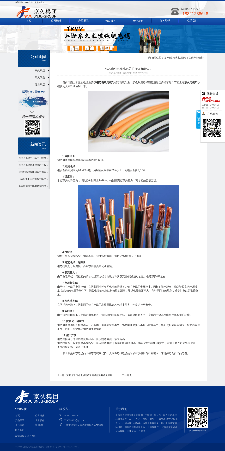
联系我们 (192, 20)
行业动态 (40, 84)
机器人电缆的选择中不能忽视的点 (34, 158)
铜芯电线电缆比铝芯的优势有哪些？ (34, 172)
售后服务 (110, 20)
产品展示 (83, 20)
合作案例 (138, 20)
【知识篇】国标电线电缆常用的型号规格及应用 (34, 179)
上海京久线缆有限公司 (33, 446)
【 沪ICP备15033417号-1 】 (68, 446)
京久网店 (31, 436)
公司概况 (56, 20)
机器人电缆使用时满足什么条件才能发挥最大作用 (34, 165)
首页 (28, 20)
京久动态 (40, 70)
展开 (198, 119)
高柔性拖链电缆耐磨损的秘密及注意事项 (34, 185)
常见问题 (40, 77)
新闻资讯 (165, 20)
